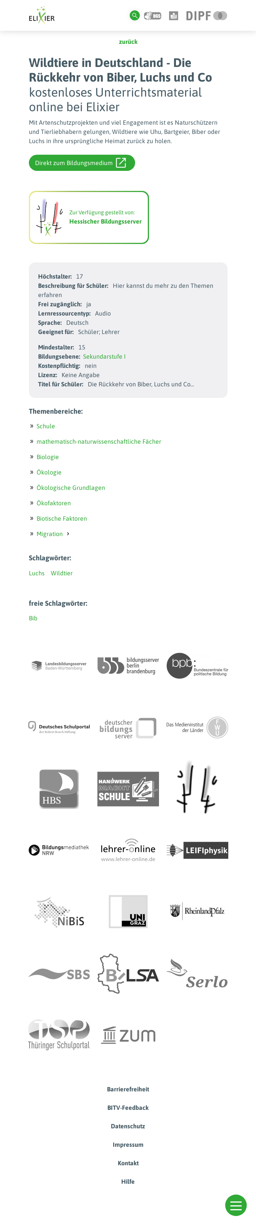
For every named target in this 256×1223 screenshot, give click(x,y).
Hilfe (128, 1181)
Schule (46, 426)
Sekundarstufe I (104, 356)
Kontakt (128, 1163)
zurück (128, 41)
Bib (33, 618)
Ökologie (49, 472)
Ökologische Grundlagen (71, 487)
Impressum (128, 1144)
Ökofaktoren (54, 503)
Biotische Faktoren (62, 518)
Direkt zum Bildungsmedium (80, 163)
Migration (50, 533)
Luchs (37, 573)
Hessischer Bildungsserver (105, 221)
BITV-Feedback (128, 1107)
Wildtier (62, 573)
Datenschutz (128, 1126)
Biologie (48, 456)
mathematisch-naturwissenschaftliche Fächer (99, 441)
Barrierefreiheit (128, 1089)
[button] (236, 1205)
